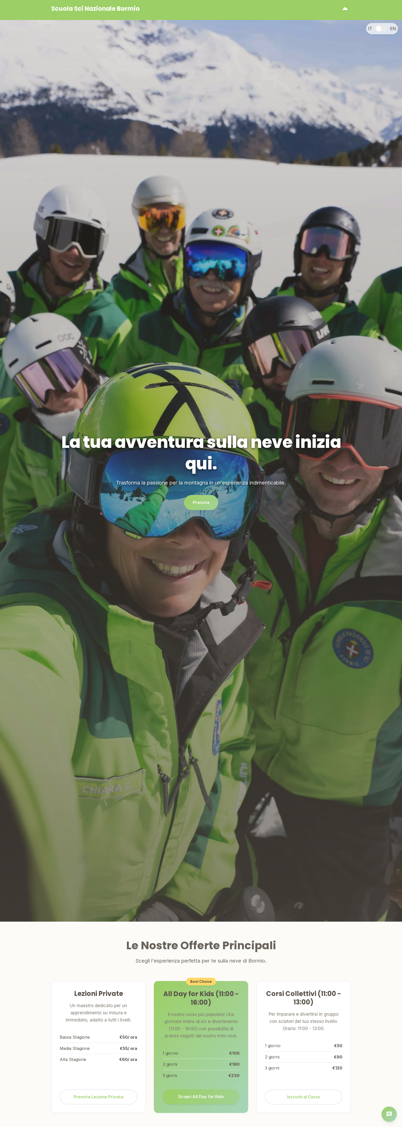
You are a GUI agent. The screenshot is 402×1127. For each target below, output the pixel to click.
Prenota (201, 505)
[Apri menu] (345, 9)
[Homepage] (95, 9)
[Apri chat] (389, 1114)
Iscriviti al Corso (303, 1102)
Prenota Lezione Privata (98, 1100)
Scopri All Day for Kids (201, 1098)
